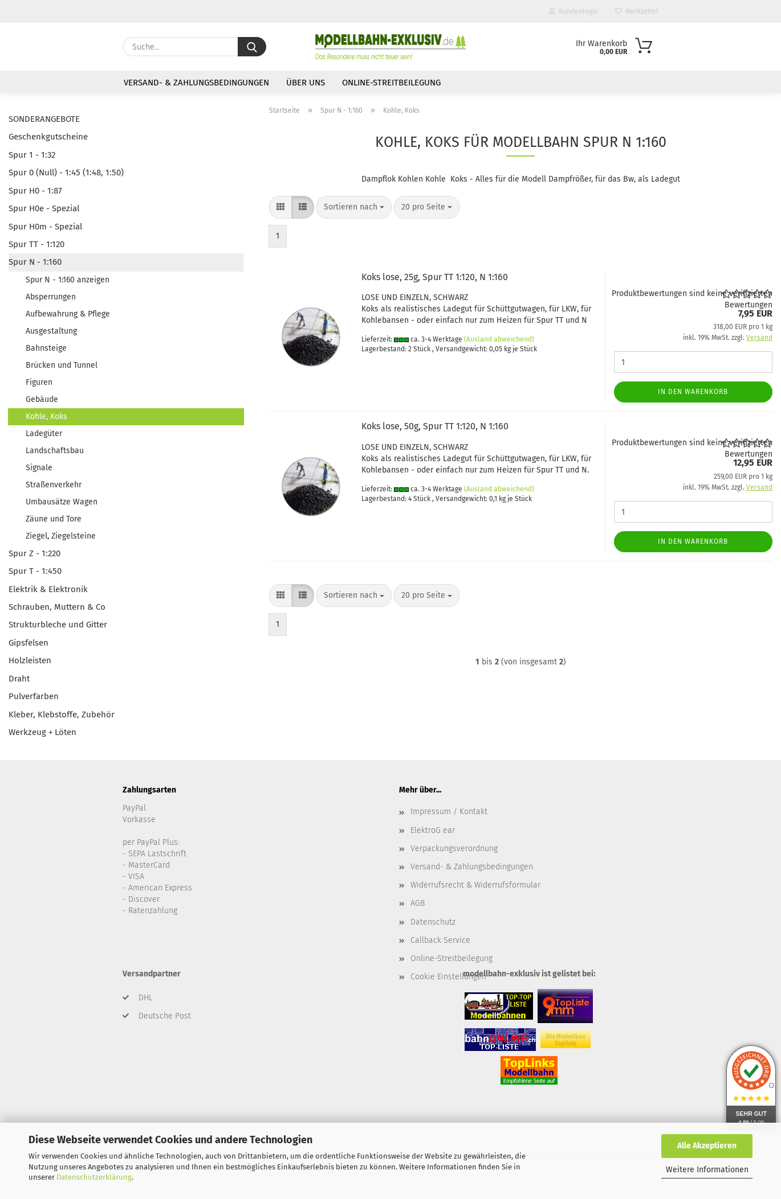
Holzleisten (30, 660)
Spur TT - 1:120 (36, 244)
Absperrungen (51, 297)
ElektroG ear (432, 830)
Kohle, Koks (46, 416)
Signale (39, 468)
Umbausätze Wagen (61, 502)
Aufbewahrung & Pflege (68, 314)
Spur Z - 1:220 (34, 553)
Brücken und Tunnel (61, 365)
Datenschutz (432, 922)
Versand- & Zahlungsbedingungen (196, 82)
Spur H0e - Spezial (44, 208)
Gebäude (42, 399)
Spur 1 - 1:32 (32, 155)
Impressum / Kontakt (448, 811)
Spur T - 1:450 (35, 571)
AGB (417, 903)
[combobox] (354, 207)
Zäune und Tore (54, 519)
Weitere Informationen (707, 1170)
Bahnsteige (46, 348)
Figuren (39, 382)
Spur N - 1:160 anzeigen (67, 280)
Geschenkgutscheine (48, 137)
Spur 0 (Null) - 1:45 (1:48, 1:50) (66, 172)
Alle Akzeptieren (707, 1146)
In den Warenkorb (693, 392)
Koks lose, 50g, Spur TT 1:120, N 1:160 (435, 426)
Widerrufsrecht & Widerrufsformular (475, 885)
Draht (19, 679)
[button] (280, 207)
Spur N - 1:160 (35, 262)
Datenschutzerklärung (94, 1177)
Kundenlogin (573, 11)
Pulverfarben (34, 696)
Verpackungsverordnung (454, 848)
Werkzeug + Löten (42, 732)
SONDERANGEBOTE (44, 119)
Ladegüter (44, 433)
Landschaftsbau (55, 450)
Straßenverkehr (54, 485)
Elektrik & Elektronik (48, 589)
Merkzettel (636, 11)
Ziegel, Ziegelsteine (61, 536)
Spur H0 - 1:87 (35, 191)
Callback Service (440, 940)
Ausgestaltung (51, 331)
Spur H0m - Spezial (45, 226)
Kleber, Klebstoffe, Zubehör (62, 714)
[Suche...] (252, 46)
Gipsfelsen (28, 643)
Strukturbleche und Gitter (58, 624)
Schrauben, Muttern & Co (57, 607)
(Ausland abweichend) (499, 339)
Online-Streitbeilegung (391, 82)
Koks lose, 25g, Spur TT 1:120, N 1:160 (434, 277)
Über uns (305, 82)
